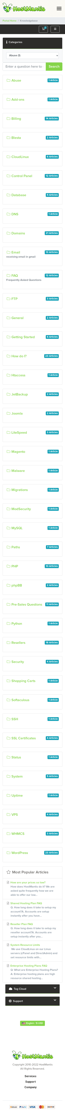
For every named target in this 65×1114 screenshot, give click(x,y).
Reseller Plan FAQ (32, 931)
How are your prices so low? (32, 889)
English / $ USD (32, 1023)
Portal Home (9, 21)
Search (54, 66)
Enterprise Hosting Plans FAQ (32, 972)
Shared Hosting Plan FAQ (32, 910)
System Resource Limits (32, 951)
